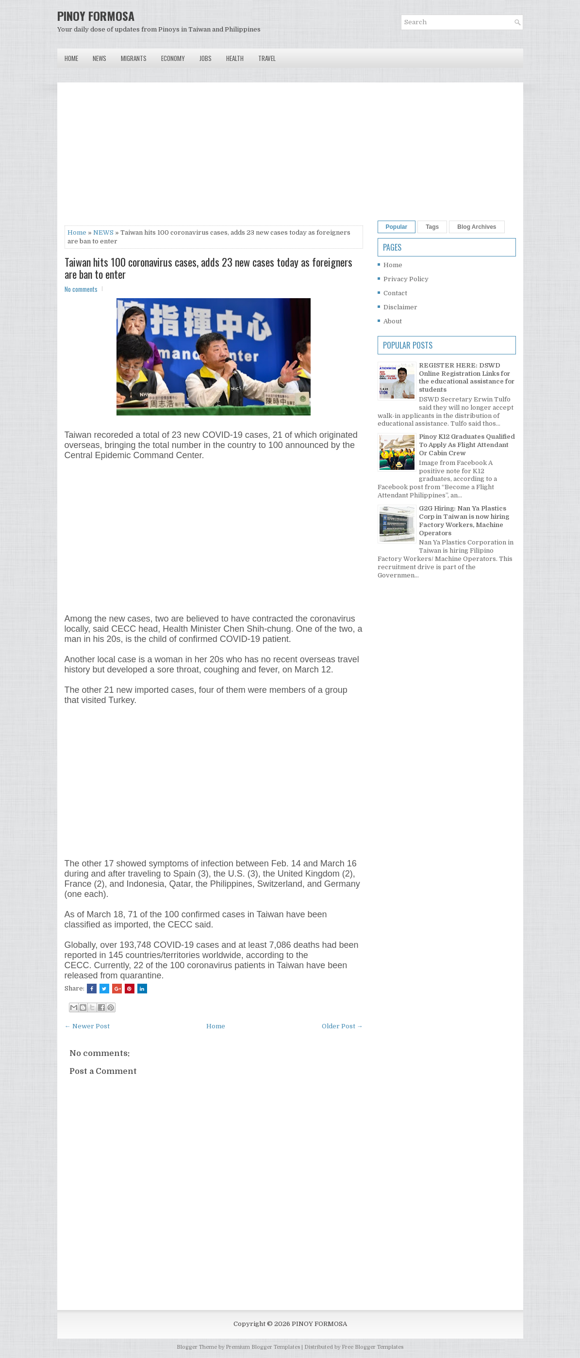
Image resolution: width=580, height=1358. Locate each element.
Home (71, 58)
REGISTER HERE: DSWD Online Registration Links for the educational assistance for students (466, 378)
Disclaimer (400, 307)
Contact (395, 293)
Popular (397, 227)
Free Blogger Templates (372, 1347)
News (99, 58)
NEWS (103, 232)
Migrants (134, 58)
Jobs (205, 58)
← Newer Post (87, 1026)
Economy (173, 58)
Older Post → (342, 1026)
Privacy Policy (406, 279)
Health (235, 58)
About (392, 321)
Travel (267, 58)
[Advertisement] (214, 157)
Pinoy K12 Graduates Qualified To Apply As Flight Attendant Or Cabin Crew (467, 445)
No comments (81, 289)
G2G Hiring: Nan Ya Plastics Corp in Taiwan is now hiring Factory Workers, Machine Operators (464, 521)
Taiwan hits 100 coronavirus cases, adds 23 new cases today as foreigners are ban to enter (208, 267)
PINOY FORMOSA (95, 15)
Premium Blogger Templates (263, 1347)
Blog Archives (476, 227)
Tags (432, 227)
